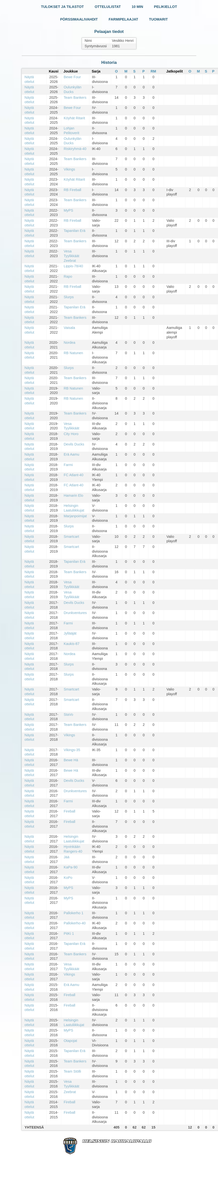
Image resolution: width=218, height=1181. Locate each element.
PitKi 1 (69, 933)
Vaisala (69, 328)
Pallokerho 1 (73, 913)
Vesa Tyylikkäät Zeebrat (71, 255)
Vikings (69, 169)
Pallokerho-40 (75, 923)
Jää (66, 857)
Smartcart (71, 537)
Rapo (68, 276)
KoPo (68, 878)
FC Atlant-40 (73, 475)
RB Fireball (72, 190)
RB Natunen (73, 353)
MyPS (68, 210)
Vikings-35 (72, 750)
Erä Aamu (71, 454)
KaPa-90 (71, 867)
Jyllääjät (70, 633)
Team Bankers (75, 97)
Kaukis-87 (71, 644)
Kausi (54, 71)
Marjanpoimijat (75, 516)
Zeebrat (70, 1092)
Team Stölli (72, 1071)
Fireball (69, 811)
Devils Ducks (74, 444)
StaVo (68, 714)
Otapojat (70, 1041)
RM (153, 71)
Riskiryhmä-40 (75, 149)
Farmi (68, 465)
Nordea (69, 342)
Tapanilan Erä (74, 231)
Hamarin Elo (73, 495)
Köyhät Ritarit (74, 118)
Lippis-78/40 (73, 266)
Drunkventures (75, 613)
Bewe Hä (71, 760)
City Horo (71, 434)
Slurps (69, 297)
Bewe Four (72, 77)
